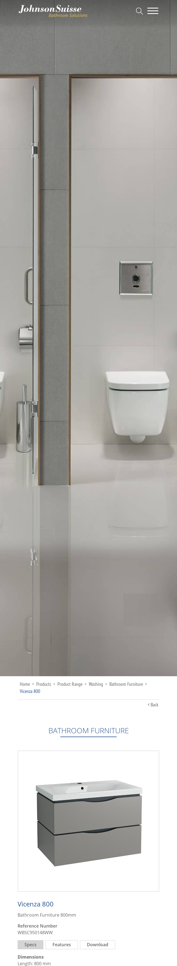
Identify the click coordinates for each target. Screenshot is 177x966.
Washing (96, 684)
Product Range (69, 684)
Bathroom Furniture (126, 684)
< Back (153, 704)
